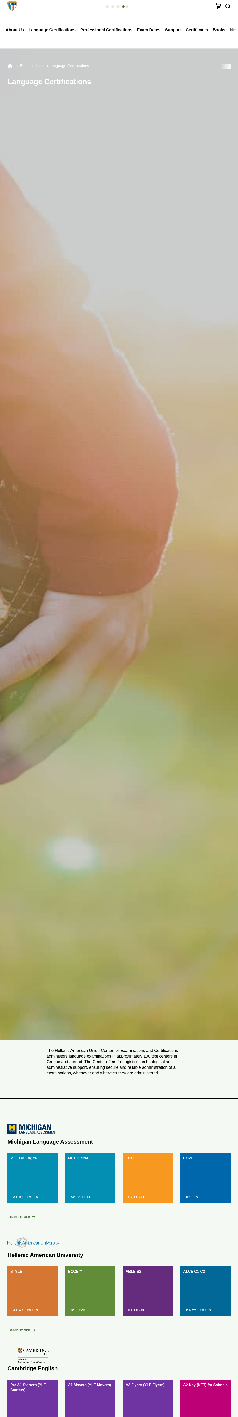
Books (219, 30)
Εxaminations (31, 66)
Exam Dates (149, 30)
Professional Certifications (106, 30)
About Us (15, 30)
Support (173, 30)
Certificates (197, 30)
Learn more (18, 1216)
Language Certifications (52, 30)
